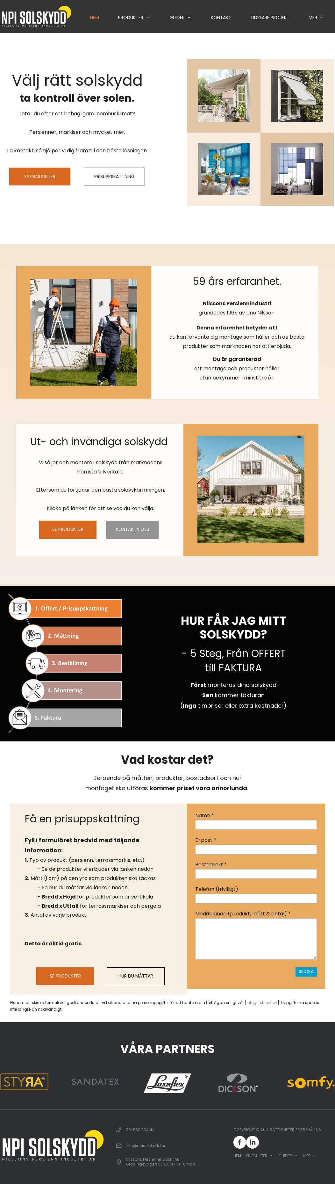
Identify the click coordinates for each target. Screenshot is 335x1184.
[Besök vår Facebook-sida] (239, 1142)
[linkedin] (252, 1142)
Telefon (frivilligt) (216, 889)
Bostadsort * (211, 864)
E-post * (205, 840)
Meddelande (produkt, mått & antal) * (243, 913)
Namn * (204, 815)
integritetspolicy (261, 1002)
